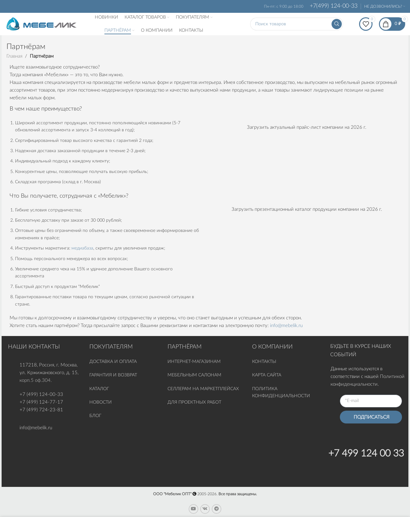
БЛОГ (95, 416)
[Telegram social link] (216, 509)
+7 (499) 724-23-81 (41, 409)
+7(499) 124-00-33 (333, 6)
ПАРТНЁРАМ (184, 347)
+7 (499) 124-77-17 (41, 402)
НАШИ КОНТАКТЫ (34, 347)
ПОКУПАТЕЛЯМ (111, 347)
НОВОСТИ (100, 402)
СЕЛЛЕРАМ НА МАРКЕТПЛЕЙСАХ (203, 389)
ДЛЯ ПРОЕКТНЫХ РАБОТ (194, 402)
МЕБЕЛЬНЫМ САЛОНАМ (194, 375)
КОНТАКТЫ (264, 361)
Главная (14, 56)
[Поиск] (296, 24)
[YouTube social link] (193, 509)
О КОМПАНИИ (272, 347)
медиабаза (82, 248)
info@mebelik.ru (286, 325)
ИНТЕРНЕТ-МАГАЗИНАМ (194, 361)
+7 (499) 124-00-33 (41, 394)
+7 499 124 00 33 (366, 453)
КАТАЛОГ (99, 389)
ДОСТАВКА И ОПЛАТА (113, 361)
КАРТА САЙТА (266, 375)
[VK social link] (205, 509)
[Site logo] (41, 23)
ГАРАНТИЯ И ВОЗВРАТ (113, 375)
